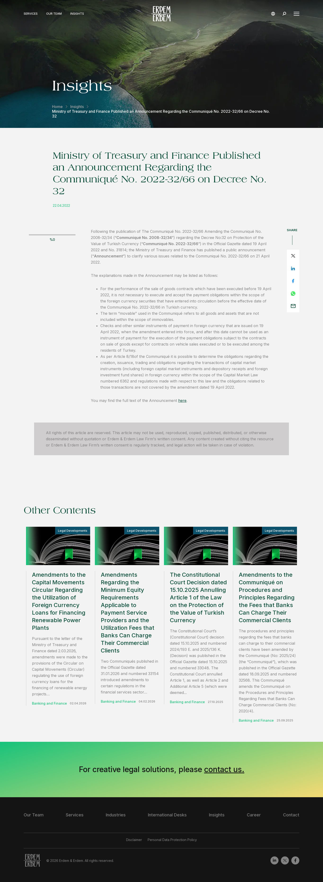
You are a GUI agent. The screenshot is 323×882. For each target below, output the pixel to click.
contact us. (224, 769)
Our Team (54, 13)
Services (31, 13)
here (182, 400)
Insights (77, 13)
